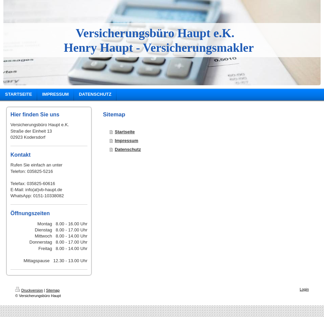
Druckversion (29, 290)
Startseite (125, 131)
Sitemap (52, 290)
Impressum (126, 140)
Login (304, 289)
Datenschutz (128, 149)
